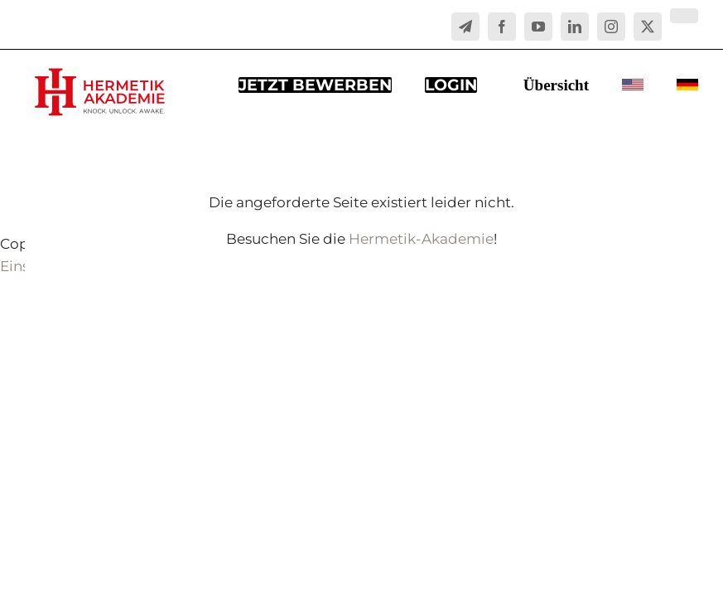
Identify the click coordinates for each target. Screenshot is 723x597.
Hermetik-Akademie (421, 239)
